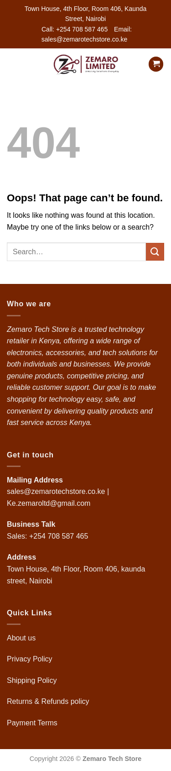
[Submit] (155, 252)
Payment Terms (33, 723)
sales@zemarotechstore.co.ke (56, 491)
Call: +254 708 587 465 (74, 29)
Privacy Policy (29, 659)
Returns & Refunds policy (48, 701)
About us (22, 638)
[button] (12, 64)
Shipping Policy (33, 680)
